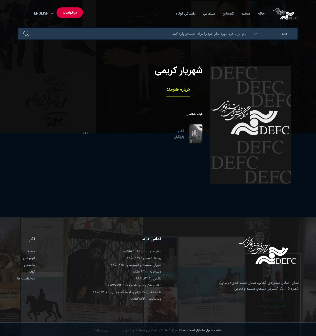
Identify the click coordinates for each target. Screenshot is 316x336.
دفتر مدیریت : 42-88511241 (142, 251)
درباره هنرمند (178, 89)
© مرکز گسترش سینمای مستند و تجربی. (151, 330)
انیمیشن (228, 13)
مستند (246, 13)
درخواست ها (26, 278)
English (42, 13)
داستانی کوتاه (186, 13)
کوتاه (31, 271)
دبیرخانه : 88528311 (147, 271)
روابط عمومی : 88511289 (144, 258)
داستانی (29, 265)
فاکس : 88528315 (148, 278)
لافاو (181, 131)
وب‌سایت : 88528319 (146, 298)
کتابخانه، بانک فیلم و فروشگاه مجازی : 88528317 (127, 292)
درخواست (70, 12)
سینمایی (209, 13)
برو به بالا (101, 330)
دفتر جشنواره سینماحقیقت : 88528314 (134, 285)
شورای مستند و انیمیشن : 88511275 (136, 265)
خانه (261, 13)
